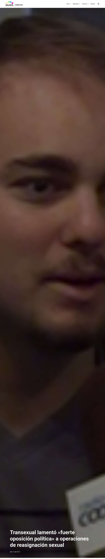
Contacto (92, 4)
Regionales (76, 4)
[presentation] (70, 4)
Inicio (68, 4)
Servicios (84, 4)
